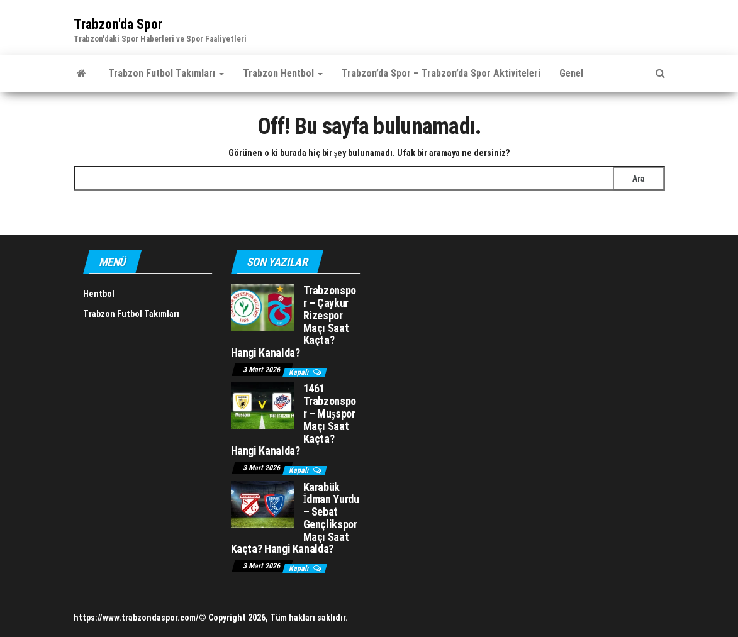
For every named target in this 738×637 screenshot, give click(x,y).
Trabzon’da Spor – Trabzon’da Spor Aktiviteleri (441, 73)
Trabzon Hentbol (283, 73)
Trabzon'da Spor (118, 24)
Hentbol (99, 294)
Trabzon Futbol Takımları (166, 73)
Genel (571, 73)
